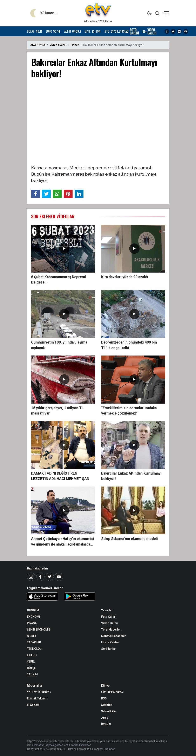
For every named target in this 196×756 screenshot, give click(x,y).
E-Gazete (33, 704)
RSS (104, 698)
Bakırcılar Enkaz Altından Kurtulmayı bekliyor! (131, 476)
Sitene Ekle (108, 711)
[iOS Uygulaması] (42, 596)
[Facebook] (40, 577)
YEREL (31, 661)
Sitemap (106, 704)
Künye (105, 685)
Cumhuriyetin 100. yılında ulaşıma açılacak (59, 345)
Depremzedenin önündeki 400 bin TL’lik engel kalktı (129, 345)
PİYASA (32, 623)
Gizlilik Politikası (112, 692)
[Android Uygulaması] (79, 597)
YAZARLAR (34, 642)
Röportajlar (34, 685)
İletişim (106, 724)
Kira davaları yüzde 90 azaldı (124, 277)
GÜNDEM (33, 610)
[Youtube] (59, 577)
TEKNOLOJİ (34, 648)
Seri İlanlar (108, 648)
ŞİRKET (31, 636)
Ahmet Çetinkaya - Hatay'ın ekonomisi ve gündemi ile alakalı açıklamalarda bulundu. (62, 542)
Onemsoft (109, 748)
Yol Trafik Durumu (39, 692)
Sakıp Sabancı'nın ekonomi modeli (129, 539)
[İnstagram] (31, 577)
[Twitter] (50, 577)
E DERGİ (32, 655)
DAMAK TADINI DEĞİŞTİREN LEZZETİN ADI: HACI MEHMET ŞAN (60, 476)
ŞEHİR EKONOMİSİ (39, 629)
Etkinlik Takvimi (37, 698)
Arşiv (104, 717)
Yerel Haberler (111, 629)
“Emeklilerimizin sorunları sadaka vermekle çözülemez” (129, 410)
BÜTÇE (31, 668)
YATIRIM (32, 674)
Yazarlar (107, 610)
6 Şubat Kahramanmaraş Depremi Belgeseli (58, 279)
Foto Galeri (108, 616)
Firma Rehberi (110, 642)
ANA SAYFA (37, 45)
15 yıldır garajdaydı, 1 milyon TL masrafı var (57, 410)
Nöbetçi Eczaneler (113, 636)
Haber (75, 45)
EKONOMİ (33, 616)
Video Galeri (57, 45)
